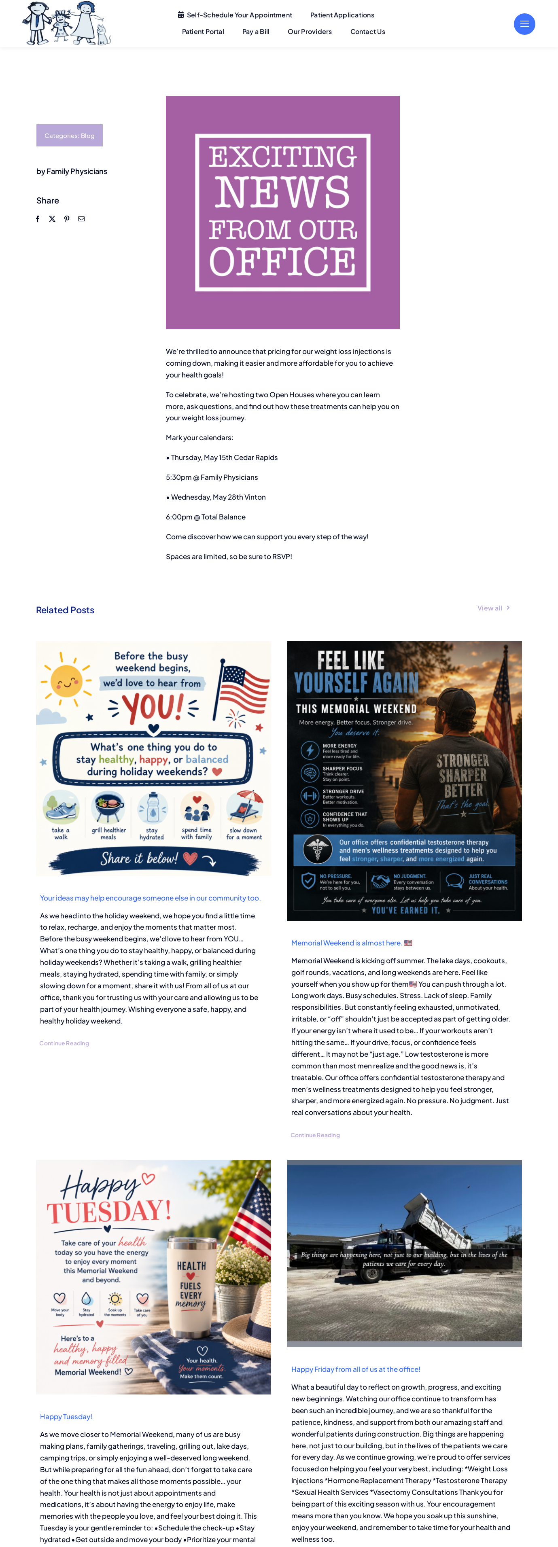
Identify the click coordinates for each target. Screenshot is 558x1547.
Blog (87, 135)
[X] (52, 218)
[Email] (81, 218)
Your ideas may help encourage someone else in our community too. (150, 897)
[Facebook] (37, 218)
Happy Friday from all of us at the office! (355, 1369)
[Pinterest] (66, 218)
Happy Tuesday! (66, 1416)
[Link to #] (524, 24)
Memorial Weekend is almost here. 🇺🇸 (351, 942)
